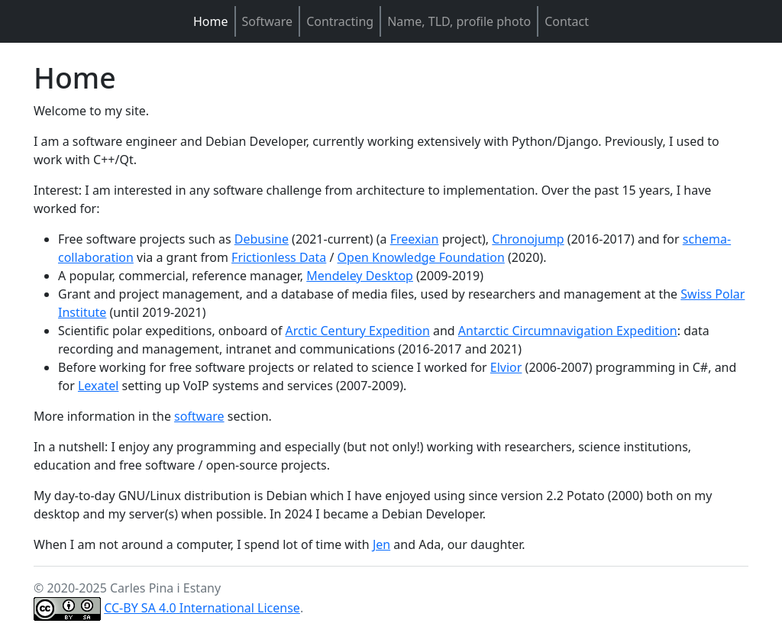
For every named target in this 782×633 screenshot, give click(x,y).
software (199, 416)
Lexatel (98, 385)
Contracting (339, 21)
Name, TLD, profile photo (459, 21)
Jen (381, 544)
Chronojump (528, 239)
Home (210, 21)
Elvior (506, 367)
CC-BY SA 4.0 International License (202, 607)
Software (267, 21)
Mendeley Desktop (359, 275)
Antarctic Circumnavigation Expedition (567, 330)
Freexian (414, 239)
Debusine (261, 239)
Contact (566, 21)
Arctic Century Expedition (358, 330)
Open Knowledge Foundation (421, 257)
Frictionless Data (278, 257)
